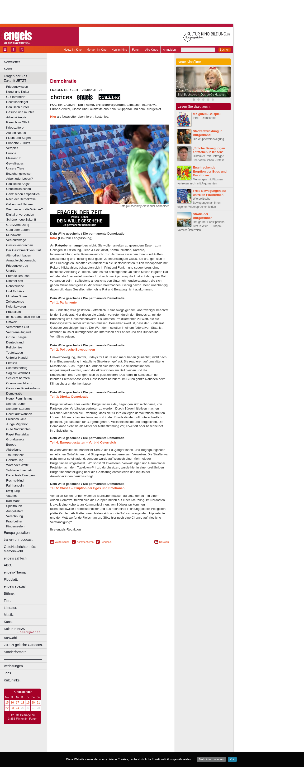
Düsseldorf (130, 748)
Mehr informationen (211, 759)
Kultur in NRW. (15, 629)
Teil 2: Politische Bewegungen (72, 349)
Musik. (9, 615)
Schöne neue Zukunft (21, 219)
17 (17, 702)
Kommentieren (85, 541)
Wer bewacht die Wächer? (24, 209)
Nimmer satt (14, 281)
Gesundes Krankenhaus (23, 388)
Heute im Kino (72, 49)
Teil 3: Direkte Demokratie (69, 396)
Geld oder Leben (17, 230)
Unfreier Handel (17, 357)
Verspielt (12, 148)
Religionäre (14, 347)
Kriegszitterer (15, 127)
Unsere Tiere (15, 168)
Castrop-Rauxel (98, 748)
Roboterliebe (15, 286)
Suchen (224, 49)
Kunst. (9, 622)
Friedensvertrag (17, 265)
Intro (53, 238)
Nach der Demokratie (21, 199)
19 (27, 702)
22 (7, 708)
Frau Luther (14, 521)
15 (7, 702)
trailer (109, 744)
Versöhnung (14, 516)
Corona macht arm (19, 383)
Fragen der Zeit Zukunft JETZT (26, 78)
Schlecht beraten (18, 378)
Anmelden (169, 49)
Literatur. (10, 608)
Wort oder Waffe (17, 465)
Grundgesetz (15, 439)
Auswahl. (11, 638)
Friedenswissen (17, 86)
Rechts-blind (15, 480)
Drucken (164, 541)
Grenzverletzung (17, 225)
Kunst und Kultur (17, 91)
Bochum (73, 748)
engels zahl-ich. (16, 558)
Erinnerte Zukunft (18, 143)
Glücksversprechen (19, 245)
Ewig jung (13, 490)
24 (17, 708)
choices (84, 744)
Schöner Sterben (18, 408)
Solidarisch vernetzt (19, 470)
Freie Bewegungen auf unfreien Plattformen (209, 193)
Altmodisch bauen (18, 255)
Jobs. (8, 673)
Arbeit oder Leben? (19, 178)
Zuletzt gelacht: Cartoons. (23, 645)
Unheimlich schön (18, 189)
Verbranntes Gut (17, 327)
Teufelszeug (14, 352)
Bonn (83, 748)
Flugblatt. (11, 579)
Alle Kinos (151, 49)
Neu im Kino (119, 49)
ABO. (8, 565)
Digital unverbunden (20, 214)
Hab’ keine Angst (17, 184)
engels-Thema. (15, 572)
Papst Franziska (17, 434)
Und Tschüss (15, 291)
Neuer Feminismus (19, 398)
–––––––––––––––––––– (23, 659)
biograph (71, 744)
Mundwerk (13, 235)
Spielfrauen (14, 506)
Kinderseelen (15, 526)
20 (33, 702)
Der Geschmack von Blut (23, 250)
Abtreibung (13, 449)
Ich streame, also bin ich (23, 316)
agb (136, 740)
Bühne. (9, 593)
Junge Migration (17, 424)
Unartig (11, 270)
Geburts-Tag (15, 460)
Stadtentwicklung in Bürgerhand (208, 133)
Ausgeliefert (14, 511)
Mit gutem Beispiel (207, 114)
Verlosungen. (14, 666)
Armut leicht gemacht (21, 260)
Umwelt (11, 322)
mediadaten (148, 740)
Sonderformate (15, 652)
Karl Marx (12, 501)
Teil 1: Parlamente (63, 302)
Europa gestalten (17, 533)
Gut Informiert (15, 97)
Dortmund (115, 748)
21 (38, 702)
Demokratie (14, 393)
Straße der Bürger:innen (203, 216)
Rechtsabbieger (17, 102)
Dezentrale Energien (20, 475)
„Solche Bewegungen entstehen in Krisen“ (209, 150)
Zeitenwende (15, 301)
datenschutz (123, 740)
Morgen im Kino (96, 49)
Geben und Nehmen (20, 204)
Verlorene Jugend (18, 332)
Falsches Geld (16, 419)
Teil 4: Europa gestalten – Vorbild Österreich (83, 442)
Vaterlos (11, 495)
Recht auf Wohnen (19, 414)
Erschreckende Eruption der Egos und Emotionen (210, 171)
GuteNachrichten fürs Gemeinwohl (20, 549)
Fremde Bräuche (17, 276)
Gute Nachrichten (18, 429)
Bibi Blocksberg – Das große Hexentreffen (204, 94)
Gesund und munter (20, 112)
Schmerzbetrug (16, 368)
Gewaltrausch (15, 163)
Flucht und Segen (18, 138)
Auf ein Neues (16, 133)
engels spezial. (15, 586)
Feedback (106, 541)
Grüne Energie (16, 337)
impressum (107, 740)
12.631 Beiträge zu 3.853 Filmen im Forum (22, 717)
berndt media (89, 740)
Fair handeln (15, 485)
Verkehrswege (16, 240)
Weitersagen (62, 541)
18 (22, 702)
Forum (136, 49)
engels (95, 744)
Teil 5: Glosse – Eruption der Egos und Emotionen (87, 488)
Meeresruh (13, 158)
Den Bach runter (17, 107)
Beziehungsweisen (19, 173)
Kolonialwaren (16, 306)
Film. (7, 601)
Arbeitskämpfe (16, 117)
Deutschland (15, 342)
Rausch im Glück (18, 122)
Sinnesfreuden (16, 403)
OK (232, 759)
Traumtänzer (15, 455)
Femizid (11, 363)
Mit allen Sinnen (17, 296)
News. (8, 69)
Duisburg (144, 748)
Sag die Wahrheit (18, 373)
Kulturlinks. (12, 680)
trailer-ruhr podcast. (18, 539)
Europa (11, 153)
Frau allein (13, 312)
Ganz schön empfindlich (23, 194)
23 (12, 708)
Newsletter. (12, 62)
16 (12, 702)
